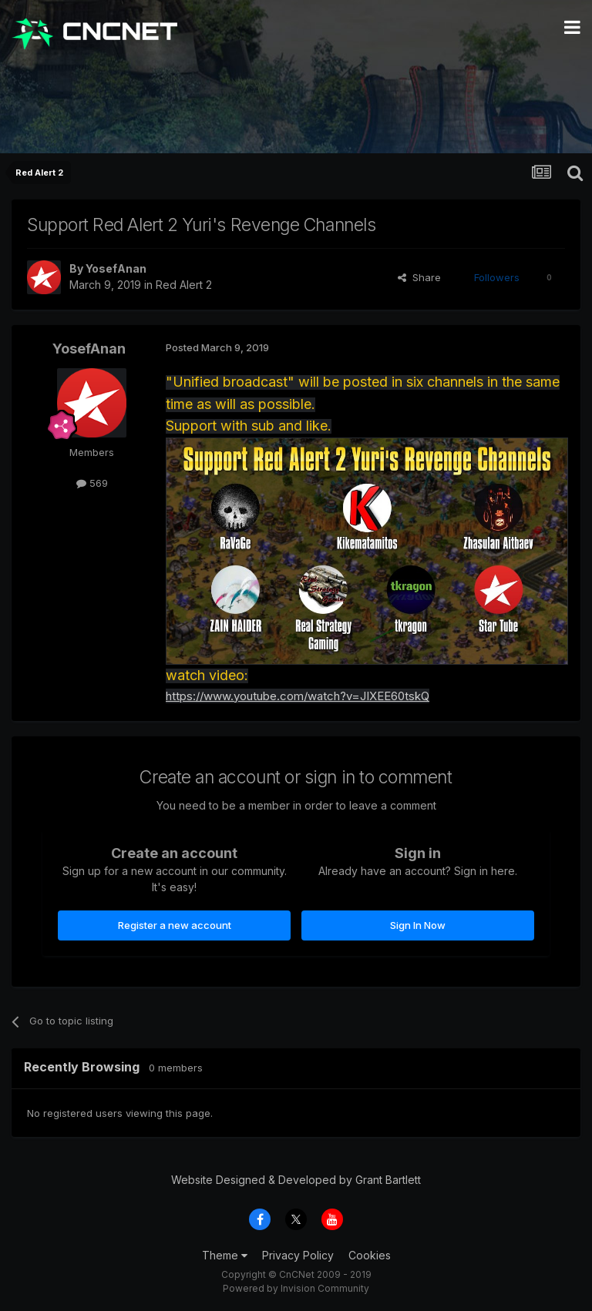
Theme (224, 1255)
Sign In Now (418, 925)
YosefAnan (116, 268)
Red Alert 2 (184, 284)
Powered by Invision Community (296, 1288)
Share (419, 277)
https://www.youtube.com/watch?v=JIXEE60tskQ (297, 696)
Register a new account (174, 925)
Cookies (369, 1255)
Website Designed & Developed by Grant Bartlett (296, 1179)
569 (92, 483)
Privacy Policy (298, 1255)
